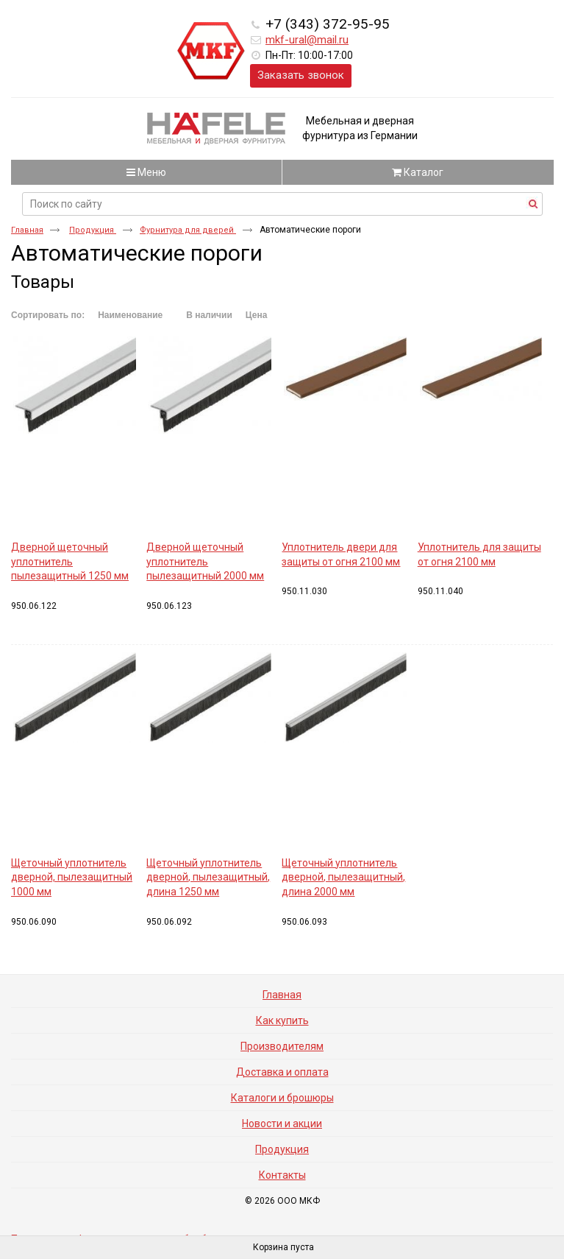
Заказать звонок (300, 75)
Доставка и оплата (282, 1072)
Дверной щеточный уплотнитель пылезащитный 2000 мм (205, 561)
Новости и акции (282, 1123)
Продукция (92, 230)
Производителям (282, 1046)
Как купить (282, 1020)
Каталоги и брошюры (282, 1098)
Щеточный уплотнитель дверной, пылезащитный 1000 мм (71, 877)
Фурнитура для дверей (188, 230)
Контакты (282, 1175)
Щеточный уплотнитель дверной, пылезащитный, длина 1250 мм (208, 877)
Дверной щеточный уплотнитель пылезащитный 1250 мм (70, 561)
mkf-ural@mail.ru (307, 39)
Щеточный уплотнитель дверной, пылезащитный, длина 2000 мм (343, 877)
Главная (27, 230)
